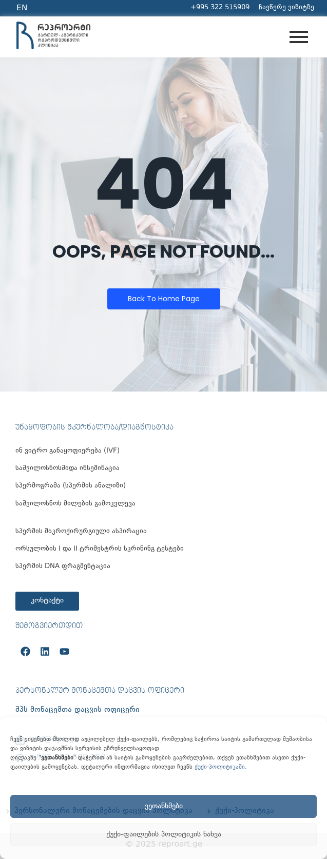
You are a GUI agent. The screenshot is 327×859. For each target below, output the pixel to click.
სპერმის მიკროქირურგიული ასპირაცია (81, 532)
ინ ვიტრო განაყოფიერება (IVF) (67, 451)
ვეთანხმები (164, 806)
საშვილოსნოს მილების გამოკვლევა (75, 504)
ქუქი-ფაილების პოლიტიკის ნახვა (163, 834)
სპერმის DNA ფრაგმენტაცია (62, 567)
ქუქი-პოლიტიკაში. (221, 767)
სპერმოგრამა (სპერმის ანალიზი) (70, 486)
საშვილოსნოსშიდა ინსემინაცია (67, 469)
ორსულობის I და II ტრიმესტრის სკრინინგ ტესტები (99, 549)
